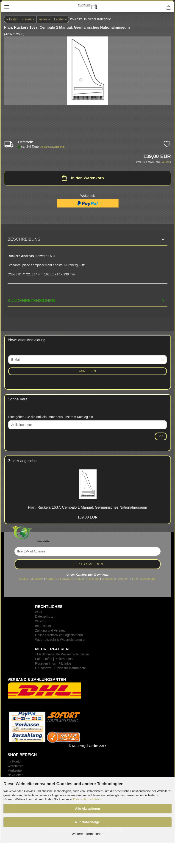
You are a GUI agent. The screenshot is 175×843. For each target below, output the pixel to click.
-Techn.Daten (79, 654)
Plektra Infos (63, 659)
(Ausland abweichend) (52, 146)
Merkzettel (15, 770)
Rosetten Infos (45, 663)
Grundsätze (43, 668)
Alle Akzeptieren (87, 808)
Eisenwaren (65, 578)
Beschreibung (24, 239)
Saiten (79, 578)
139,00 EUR (87, 517)
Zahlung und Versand (50, 630)
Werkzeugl (109, 578)
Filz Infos (64, 663)
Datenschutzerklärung (87, 799)
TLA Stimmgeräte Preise (52, 654)
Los (161, 436)
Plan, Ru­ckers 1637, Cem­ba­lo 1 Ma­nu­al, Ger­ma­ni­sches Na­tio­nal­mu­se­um (87, 507)
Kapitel (23, 578)
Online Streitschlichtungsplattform (59, 635)
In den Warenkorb (82, 177)
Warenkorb (15, 766)
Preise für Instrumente (70, 668)
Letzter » (60, 19)
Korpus (50, 578)
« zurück (28, 19)
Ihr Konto (14, 761)
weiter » (44, 19)
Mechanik (36, 578)
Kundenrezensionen (31, 300)
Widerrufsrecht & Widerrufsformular (60, 639)
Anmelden (87, 371)
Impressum (43, 626)
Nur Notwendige (87, 822)
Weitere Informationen (87, 834)
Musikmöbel (148, 578)
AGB (38, 612)
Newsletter (15, 775)
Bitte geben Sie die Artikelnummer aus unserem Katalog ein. (51, 417)
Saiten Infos (43, 659)
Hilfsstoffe (93, 578)
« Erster (12, 19)
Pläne (134, 578)
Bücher (123, 578)
